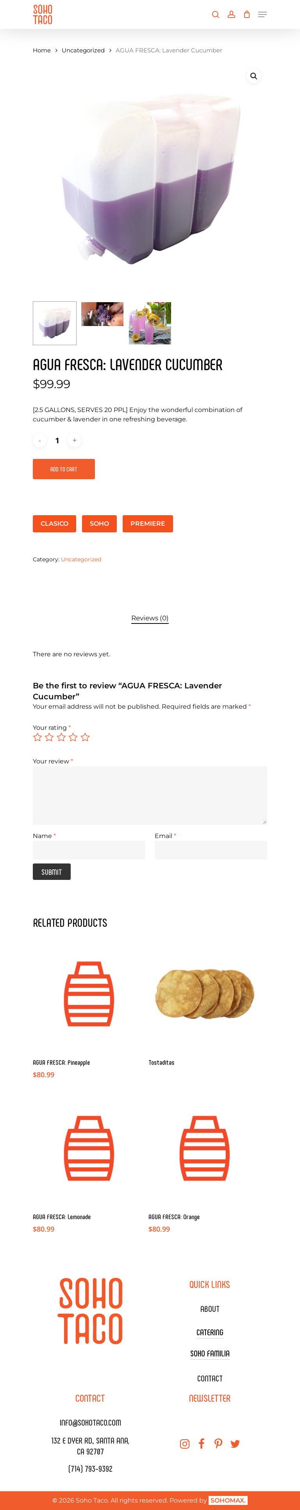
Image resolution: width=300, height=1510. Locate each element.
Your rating (52, 727)
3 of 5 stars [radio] (62, 737)
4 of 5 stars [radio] (73, 737)
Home (42, 50)
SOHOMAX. (228, 1500)
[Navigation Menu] (262, 14)
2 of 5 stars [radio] (50, 737)
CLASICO (54, 523)
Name (44, 836)
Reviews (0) (150, 618)
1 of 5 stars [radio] (38, 737)
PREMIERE (147, 523)
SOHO (99, 523)
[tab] (150, 618)
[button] (254, 76)
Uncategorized (83, 50)
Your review (53, 761)
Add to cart (63, 469)
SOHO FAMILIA (210, 1353)
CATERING (209, 1332)
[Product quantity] (57, 440)
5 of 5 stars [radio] (85, 737)
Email (165, 836)
